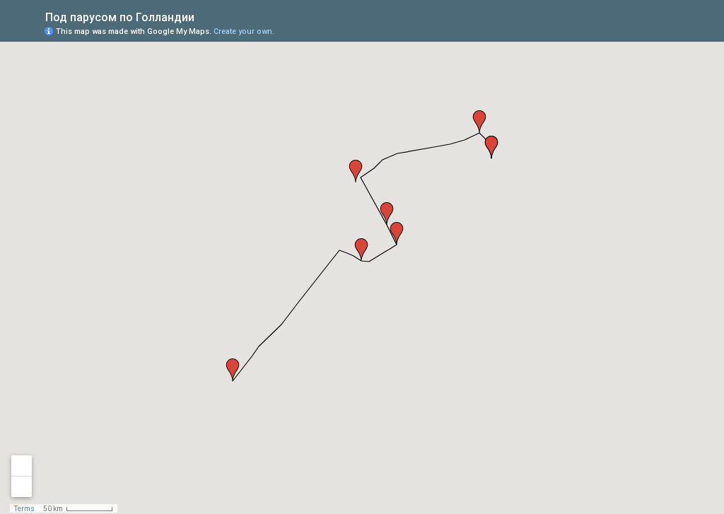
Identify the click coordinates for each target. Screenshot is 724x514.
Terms (24, 509)
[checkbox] (205, 16)
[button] (479, 121)
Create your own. (244, 31)
